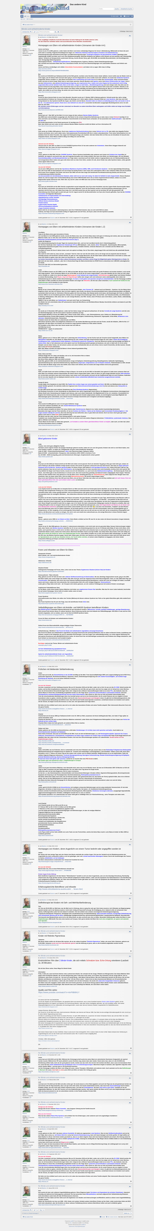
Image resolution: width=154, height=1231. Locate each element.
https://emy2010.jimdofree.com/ (47, 481)
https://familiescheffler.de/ (46, 741)
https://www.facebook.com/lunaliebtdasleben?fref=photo (55, 514)
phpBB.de (83, 1224)
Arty (71, 1222)
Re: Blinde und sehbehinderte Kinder (51, 931)
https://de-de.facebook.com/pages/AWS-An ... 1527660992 (55, 615)
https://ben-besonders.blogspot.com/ (49, 92)
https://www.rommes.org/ (45, 1028)
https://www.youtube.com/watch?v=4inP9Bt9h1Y (58, 992)
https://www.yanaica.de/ (45, 456)
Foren (27, 16)
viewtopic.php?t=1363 (45, 645)
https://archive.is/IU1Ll (45, 69)
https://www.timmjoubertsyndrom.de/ (49, 425)
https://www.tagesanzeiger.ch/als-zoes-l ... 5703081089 (54, 870)
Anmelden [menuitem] (133, 17)
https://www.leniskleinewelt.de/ (47, 1093)
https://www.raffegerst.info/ (46, 540)
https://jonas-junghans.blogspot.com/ (49, 163)
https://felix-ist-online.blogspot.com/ (49, 138)
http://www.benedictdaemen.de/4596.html (50, 110)
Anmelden (30, 19)
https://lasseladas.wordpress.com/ (48, 1072)
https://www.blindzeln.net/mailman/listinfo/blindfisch (54, 640)
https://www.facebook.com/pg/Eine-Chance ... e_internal (55, 708)
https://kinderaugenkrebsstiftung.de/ (49, 883)
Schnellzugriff (22, 17)
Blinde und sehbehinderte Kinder (36, 29)
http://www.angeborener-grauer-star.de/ (50, 593)
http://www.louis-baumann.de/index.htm (50, 284)
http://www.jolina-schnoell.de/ (47, 782)
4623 (28, 48)
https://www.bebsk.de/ (45, 620)
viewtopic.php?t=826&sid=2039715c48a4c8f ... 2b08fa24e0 (55, 656)
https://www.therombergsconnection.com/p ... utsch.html (55, 398)
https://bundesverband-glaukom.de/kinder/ (51, 571)
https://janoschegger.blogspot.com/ (49, 149)
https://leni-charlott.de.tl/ (45, 835)
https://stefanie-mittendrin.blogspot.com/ (50, 366)
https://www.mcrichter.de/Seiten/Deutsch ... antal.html (54, 724)
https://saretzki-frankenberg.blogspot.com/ (51, 213)
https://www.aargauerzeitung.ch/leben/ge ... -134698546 (55, 1110)
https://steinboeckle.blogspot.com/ (48, 1007)
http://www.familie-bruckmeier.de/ (48, 945)
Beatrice (25, 46)
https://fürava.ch (43, 710)
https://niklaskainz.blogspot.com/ (48, 350)
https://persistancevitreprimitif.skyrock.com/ (51, 1205)
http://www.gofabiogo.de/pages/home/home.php (52, 762)
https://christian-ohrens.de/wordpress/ (49, 1041)
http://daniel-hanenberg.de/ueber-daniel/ (50, 126)
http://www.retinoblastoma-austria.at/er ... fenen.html (60, 889)
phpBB (71, 1221)
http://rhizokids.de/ (44, 266)
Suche (117, 9)
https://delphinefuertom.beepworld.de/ (49, 922)
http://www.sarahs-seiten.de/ (47, 379)
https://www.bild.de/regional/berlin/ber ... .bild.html (53, 1147)
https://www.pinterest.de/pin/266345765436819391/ (53, 70)
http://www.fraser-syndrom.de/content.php (51, 603)
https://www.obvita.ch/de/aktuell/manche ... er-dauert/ (54, 1117)
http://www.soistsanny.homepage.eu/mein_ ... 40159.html (55, 521)
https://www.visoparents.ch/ (46, 557)
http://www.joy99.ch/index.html (47, 181)
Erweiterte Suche (126, 9)
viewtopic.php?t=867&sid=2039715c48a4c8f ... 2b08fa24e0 (55, 650)
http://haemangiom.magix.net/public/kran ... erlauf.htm (54, 861)
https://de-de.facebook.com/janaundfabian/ (51, 744)
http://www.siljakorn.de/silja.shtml (47, 1035)
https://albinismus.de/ (44, 562)
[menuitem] (121, 16)
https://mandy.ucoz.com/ (45, 305)
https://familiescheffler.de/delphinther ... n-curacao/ (53, 742)
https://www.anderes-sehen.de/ (47, 986)
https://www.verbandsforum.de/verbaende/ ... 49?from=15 (55, 627)
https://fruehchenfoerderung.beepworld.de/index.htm (54, 796)
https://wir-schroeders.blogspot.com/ (49, 680)
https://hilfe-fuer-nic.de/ (45, 330)
